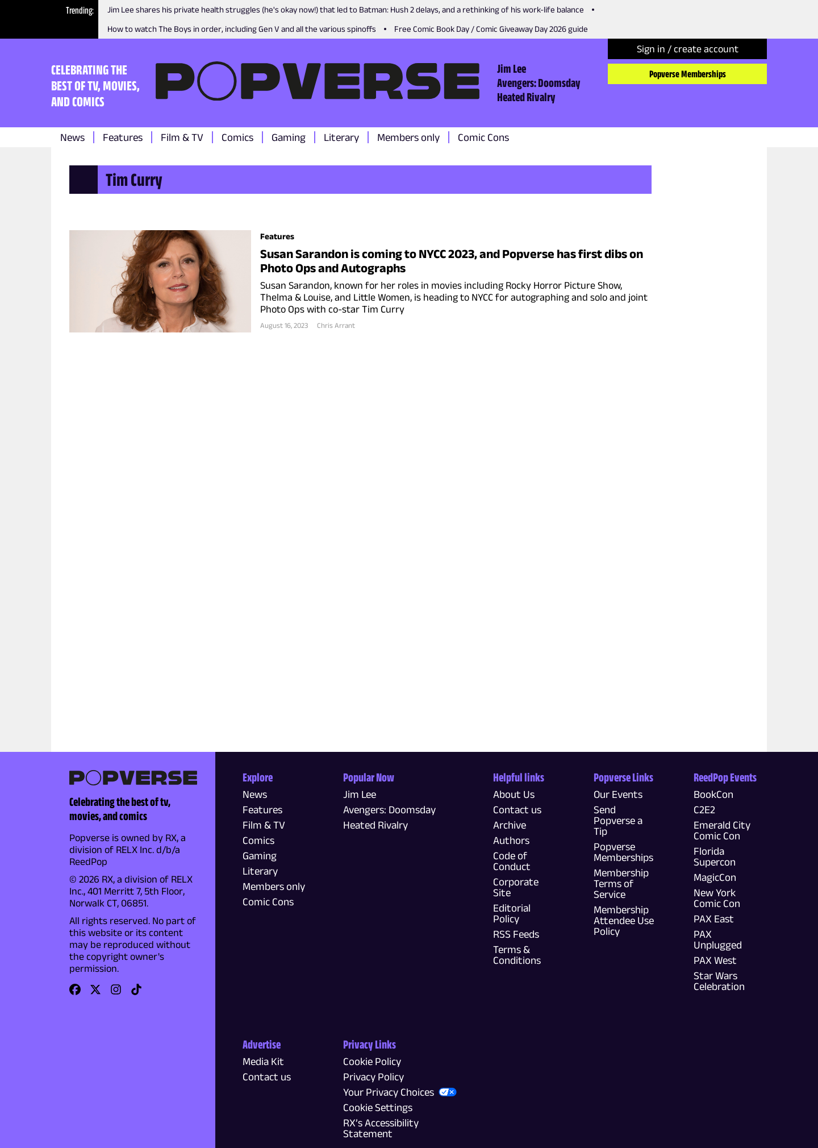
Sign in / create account (687, 49)
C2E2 (704, 809)
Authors (511, 840)
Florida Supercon (715, 856)
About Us (514, 794)
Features (123, 137)
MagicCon (715, 877)
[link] (75, 993)
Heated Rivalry (526, 96)
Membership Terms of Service (621, 883)
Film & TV (182, 137)
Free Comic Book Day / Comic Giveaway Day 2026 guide (491, 29)
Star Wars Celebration (719, 981)
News (72, 137)
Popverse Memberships (687, 74)
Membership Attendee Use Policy (624, 920)
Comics (237, 137)
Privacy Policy (373, 1076)
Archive (509, 825)
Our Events (618, 794)
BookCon (713, 794)
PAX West (715, 960)
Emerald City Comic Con (722, 830)
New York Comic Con (717, 898)
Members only (408, 137)
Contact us (517, 809)
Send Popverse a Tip (618, 820)
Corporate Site (516, 887)
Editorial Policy (512, 913)
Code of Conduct (512, 861)
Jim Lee (511, 68)
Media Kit (263, 1061)
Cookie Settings (377, 1107)
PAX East (714, 918)
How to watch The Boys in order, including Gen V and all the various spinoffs (241, 29)
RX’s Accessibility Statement (381, 1128)
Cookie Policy (372, 1061)
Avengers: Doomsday (539, 82)
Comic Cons (483, 137)
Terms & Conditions (517, 955)
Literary (341, 137)
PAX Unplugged (718, 939)
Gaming (289, 137)
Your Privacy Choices (388, 1092)
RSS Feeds (516, 934)
